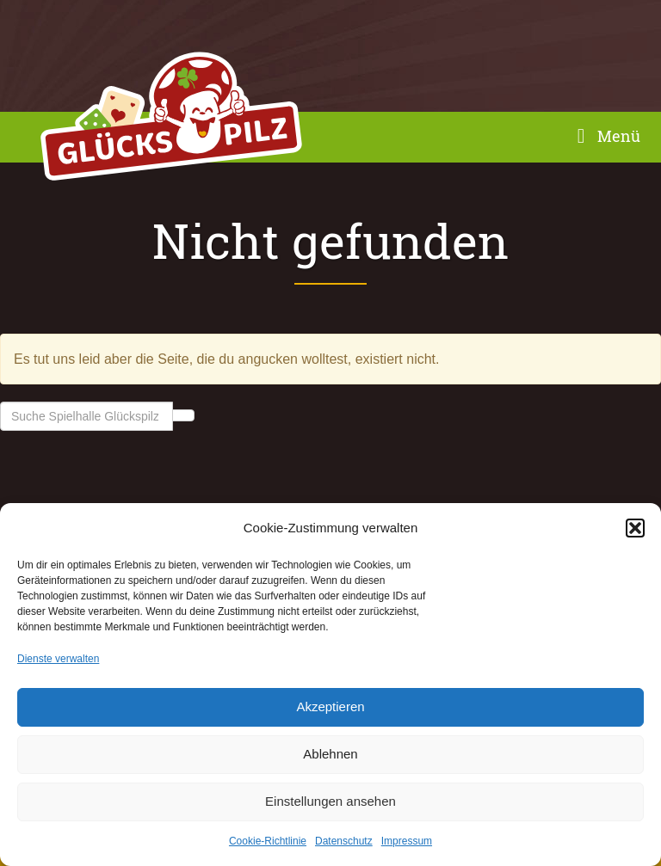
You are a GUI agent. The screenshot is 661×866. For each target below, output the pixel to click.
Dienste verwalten (58, 659)
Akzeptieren (330, 706)
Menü (604, 136)
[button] (635, 528)
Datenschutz (344, 841)
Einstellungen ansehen (330, 801)
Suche (183, 415)
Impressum (406, 841)
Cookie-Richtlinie (267, 841)
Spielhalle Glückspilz (171, 120)
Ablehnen (330, 753)
